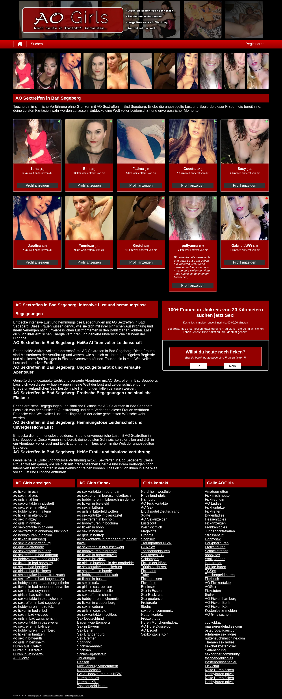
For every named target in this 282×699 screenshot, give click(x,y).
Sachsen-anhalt (89, 646)
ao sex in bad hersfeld (30, 567)
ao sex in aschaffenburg (32, 543)
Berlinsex (148, 587)
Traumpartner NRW (156, 543)
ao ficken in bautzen (29, 634)
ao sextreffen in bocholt (95, 519)
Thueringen (86, 658)
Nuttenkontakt (152, 614)
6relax (210, 595)
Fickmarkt (148, 571)
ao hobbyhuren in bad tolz (33, 606)
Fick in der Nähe (154, 563)
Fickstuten (213, 591)
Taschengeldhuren (155, 551)
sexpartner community (222, 654)
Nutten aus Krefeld (28, 650)
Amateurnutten (216, 491)
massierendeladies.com (223, 626)
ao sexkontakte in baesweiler (35, 622)
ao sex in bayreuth (27, 638)
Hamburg (148, 499)
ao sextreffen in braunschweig (100, 547)
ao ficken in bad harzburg (33, 563)
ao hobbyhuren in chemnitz (98, 598)
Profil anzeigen (37, 185)
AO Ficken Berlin (218, 602)
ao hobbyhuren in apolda (32, 535)
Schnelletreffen (216, 551)
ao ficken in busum (91, 579)
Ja (198, 366)
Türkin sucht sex (154, 567)
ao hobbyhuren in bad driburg (36, 559)
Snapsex (148, 539)
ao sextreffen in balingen (32, 626)
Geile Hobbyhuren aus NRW (99, 674)
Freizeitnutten (151, 618)
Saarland (84, 642)
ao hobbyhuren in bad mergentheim (41, 583)
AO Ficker (21, 658)
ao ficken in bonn (90, 527)
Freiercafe (149, 602)
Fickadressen (151, 579)
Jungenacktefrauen (220, 531)
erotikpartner (215, 559)
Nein (232, 366)
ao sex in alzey (25, 519)
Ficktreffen (213, 511)
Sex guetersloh (153, 598)
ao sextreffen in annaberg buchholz (40, 531)
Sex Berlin (85, 630)
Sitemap (31, 696)
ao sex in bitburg (90, 507)
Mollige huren (215, 567)
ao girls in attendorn (28, 547)
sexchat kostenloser (220, 646)
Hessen (83, 662)
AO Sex (147, 507)
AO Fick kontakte (154, 503)
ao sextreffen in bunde (94, 571)
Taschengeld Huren (92, 686)
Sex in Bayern (88, 626)
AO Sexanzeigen (154, 519)
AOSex (210, 587)
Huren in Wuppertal (28, 654)
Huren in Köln (87, 682)
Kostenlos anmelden (221, 610)
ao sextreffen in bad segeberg (36, 602)
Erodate (147, 535)
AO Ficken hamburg (220, 598)
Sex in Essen (151, 591)
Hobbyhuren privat (219, 674)
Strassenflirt (214, 535)
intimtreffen (213, 563)
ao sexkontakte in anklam (33, 527)
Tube (145, 575)
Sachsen (84, 650)
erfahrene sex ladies (221, 634)
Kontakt (68, 696)
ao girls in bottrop (90, 535)
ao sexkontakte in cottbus (97, 614)
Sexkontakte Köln (155, 634)
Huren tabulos (88, 678)
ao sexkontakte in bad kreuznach (39, 575)
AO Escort (149, 630)
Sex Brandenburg (91, 634)
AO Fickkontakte (218, 583)
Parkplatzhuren (217, 543)
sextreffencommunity (157, 610)
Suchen (37, 44)
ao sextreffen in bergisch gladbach (104, 495)
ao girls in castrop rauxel (96, 587)
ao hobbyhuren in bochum (97, 523)
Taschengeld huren (220, 575)
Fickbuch (212, 579)
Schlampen (150, 559)
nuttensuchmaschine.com (225, 638)
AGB (39, 696)
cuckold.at (213, 622)
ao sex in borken (90, 531)
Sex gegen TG (152, 555)
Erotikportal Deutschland (160, 511)
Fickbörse (148, 583)
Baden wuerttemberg (93, 622)
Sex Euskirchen (153, 595)
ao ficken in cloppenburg (96, 602)
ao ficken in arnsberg (29, 539)
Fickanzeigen (215, 523)
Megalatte (148, 531)
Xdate (145, 515)
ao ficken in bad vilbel (30, 610)
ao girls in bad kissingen (32, 571)
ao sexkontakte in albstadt (33, 503)
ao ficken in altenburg (30, 515)
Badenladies (214, 515)
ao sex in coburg (90, 606)
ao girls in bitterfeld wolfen (97, 511)
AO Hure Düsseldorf (157, 626)
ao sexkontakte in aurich (32, 551)
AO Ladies (213, 503)
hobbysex (212, 555)
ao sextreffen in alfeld (30, 507)
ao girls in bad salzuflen (31, 595)
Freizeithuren (215, 547)
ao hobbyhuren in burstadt (97, 575)
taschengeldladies (219, 658)
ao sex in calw (88, 583)
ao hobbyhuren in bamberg (34, 630)
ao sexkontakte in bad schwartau (39, 598)
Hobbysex (213, 539)
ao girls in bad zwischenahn (35, 618)
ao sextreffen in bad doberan (35, 555)
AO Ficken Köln (217, 606)
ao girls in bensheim (29, 642)
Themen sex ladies (219, 642)
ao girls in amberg (27, 523)
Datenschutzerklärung (53, 696)
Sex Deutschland (90, 618)
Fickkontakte (215, 507)
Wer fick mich (151, 527)
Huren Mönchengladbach (160, 622)
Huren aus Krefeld (27, 646)
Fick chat (212, 666)
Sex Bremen (86, 638)
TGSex (210, 571)
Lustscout (148, 523)
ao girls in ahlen (25, 499)
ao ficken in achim (27, 491)
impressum (78, 696)
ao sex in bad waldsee (30, 614)
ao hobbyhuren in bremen (97, 551)
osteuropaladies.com (221, 630)
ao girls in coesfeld (91, 610)
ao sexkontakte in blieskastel (99, 515)
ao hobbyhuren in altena (32, 511)
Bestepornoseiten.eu (221, 662)
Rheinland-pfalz (153, 495)
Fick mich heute (217, 495)
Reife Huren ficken (219, 670)
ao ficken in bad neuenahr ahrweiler (41, 587)
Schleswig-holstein (91, 654)
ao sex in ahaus (25, 495)
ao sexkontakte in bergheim (98, 491)
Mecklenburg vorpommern (97, 666)
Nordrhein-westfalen (157, 491)
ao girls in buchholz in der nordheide (105, 563)
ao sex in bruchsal (91, 559)
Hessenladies (215, 519)
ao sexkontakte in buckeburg (99, 567)
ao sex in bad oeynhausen (33, 591)
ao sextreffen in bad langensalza (38, 579)
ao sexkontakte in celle (95, 591)
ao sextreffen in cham (94, 595)
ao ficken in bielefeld (93, 503)
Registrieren (254, 44)
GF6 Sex (148, 547)
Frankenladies (216, 527)
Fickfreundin (214, 499)
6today (146, 606)
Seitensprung (215, 650)
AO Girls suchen (217, 614)
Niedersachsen (89, 670)
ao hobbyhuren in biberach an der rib (106, 499)
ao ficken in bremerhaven (97, 555)
